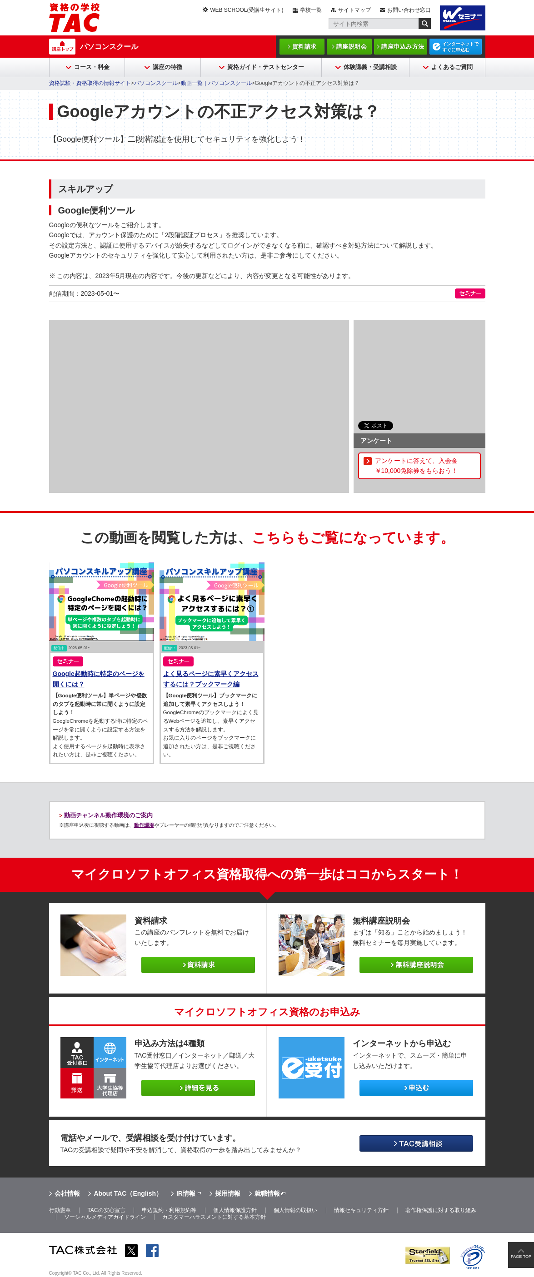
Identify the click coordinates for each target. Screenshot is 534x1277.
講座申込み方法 (402, 46)
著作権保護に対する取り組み (440, 1210)
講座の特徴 (167, 67)
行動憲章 (60, 1210)
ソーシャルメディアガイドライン (105, 1217)
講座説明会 (351, 46)
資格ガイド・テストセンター (265, 67)
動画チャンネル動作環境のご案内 (108, 815)
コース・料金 (92, 67)
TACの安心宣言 (106, 1210)
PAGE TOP (521, 1256)
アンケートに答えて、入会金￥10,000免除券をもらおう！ (416, 465)
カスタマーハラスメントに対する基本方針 (214, 1217)
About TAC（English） (128, 1193)
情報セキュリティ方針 (361, 1210)
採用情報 (227, 1193)
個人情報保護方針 (235, 1210)
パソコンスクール (109, 46)
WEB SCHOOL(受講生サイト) (246, 10)
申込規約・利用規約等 (169, 1210)
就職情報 (267, 1193)
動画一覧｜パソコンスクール (216, 83)
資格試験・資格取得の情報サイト (90, 83)
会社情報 (67, 1193)
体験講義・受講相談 (370, 67)
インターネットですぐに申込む (460, 46)
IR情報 (185, 1193)
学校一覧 (311, 10)
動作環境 (144, 825)
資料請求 (304, 46)
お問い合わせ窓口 (409, 10)
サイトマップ (354, 10)
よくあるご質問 (452, 67)
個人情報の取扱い (295, 1210)
